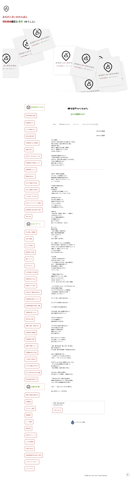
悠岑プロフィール (31, 435)
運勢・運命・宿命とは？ (32, 325)
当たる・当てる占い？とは (33, 156)
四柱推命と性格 (30, 339)
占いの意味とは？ (31, 129)
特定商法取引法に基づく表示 (33, 455)
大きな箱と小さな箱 (31, 272)
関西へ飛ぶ (29, 149)
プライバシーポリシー (32, 461)
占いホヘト (76, 124)
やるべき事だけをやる (32, 365)
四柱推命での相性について (33, 163)
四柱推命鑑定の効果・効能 (33, 305)
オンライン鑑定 (30, 408)
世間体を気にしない (31, 312)
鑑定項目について (31, 169)
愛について (29, 259)
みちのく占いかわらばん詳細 (90, 124)
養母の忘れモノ (30, 176)
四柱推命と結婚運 (31, 332)
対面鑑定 (28, 401)
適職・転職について (31, 345)
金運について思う (31, 285)
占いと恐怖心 (29, 245)
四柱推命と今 (29, 122)
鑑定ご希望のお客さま (32, 395)
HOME (4, 100)
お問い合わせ (57, 410)
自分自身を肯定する (31, 379)
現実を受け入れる (31, 279)
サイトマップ (29, 468)
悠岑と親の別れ (30, 136)
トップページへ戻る (78, 422)
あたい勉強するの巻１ (32, 183)
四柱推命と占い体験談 (32, 143)
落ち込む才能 (29, 319)
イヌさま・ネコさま (31, 196)
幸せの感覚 (29, 238)
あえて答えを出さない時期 (33, 372)
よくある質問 (29, 441)
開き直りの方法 (30, 252)
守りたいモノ (29, 265)
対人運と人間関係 (31, 232)
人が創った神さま (31, 359)
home (54, 124)
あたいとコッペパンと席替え (33, 203)
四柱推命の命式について (32, 299)
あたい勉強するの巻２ (32, 189)
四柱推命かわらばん (12, 100)
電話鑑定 (28, 415)
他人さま (28, 216)
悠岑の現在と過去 (31, 115)
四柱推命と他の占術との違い (33, 209)
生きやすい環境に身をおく (33, 292)
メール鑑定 (29, 421)
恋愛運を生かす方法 (31, 352)
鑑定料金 (28, 428)
